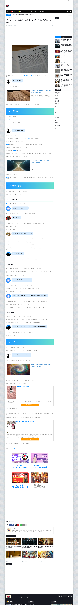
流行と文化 (63, 95)
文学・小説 (63, 105)
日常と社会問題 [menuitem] (42, 11)
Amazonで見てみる (29, 404)
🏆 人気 (57, 37)
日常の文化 (63, 94)
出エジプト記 (29, 75)
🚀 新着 (63, 37)
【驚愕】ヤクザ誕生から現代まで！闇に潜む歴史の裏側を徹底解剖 (29, 547)
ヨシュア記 (12, 448)
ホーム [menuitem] (8, 11)
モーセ (28, 138)
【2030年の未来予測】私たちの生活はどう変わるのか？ (66, 40)
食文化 (63, 120)
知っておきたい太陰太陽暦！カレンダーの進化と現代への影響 (45, 559)
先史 (63, 123)
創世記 (23, 75)
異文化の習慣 (63, 100)
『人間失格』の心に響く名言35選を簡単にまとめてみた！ (66, 85)
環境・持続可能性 (63, 125)
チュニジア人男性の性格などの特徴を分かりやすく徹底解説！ (66, 75)
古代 (63, 109)
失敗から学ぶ (63, 122)
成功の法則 (63, 108)
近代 (63, 130)
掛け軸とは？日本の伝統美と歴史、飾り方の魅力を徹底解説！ (13, 559)
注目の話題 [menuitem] (22, 11)
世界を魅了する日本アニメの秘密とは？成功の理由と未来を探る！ (66, 56)
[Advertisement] (51, 5)
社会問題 (63, 98)
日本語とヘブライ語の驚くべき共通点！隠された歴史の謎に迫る (66, 51)
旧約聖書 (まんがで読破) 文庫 (22, 386)
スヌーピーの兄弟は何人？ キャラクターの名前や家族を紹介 (66, 80)
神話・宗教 (63, 117)
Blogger (63, 112)
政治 (63, 116)
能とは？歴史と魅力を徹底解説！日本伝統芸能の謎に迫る (45, 547)
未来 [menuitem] (27, 11)
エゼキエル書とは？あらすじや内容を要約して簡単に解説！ (66, 70)
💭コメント (69, 37)
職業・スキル (63, 111)
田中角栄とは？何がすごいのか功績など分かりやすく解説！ (66, 65)
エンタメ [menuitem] (35, 11)
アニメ (63, 97)
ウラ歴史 (13, 528)
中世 (63, 127)
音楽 (63, 106)
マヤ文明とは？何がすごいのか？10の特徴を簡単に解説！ (66, 60)
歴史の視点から (11, 17)
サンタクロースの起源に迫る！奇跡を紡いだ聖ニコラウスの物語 (29, 559)
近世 (63, 128)
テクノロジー (63, 101)
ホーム (7, 17)
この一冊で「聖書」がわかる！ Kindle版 (25, 421)
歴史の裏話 (63, 103)
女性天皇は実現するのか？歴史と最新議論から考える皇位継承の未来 (13, 547)
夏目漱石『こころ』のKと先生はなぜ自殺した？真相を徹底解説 (21, 14)
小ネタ (63, 114)
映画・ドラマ (63, 119)
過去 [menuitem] (31, 11)
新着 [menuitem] (14, 11)
